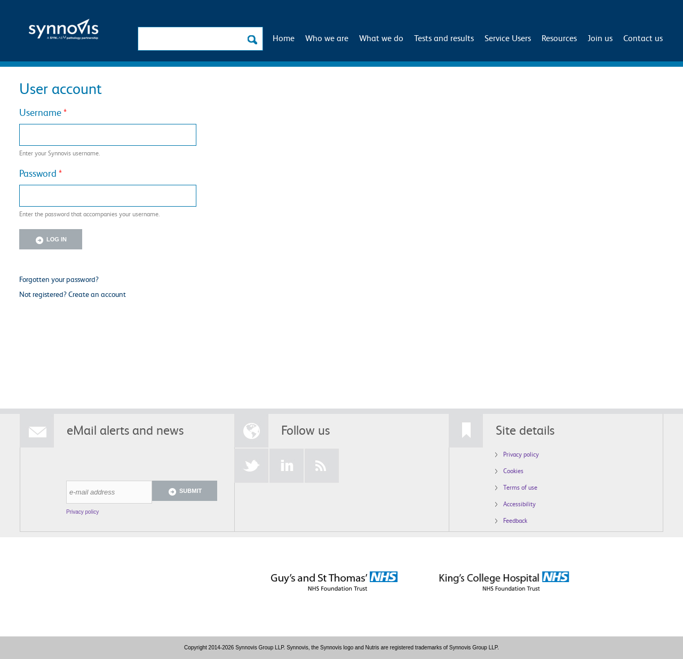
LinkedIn (286, 466)
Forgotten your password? (59, 279)
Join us (600, 38)
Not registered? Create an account (72, 294)
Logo (63, 32)
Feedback (515, 520)
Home (284, 38)
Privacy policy (82, 512)
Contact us (643, 38)
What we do (381, 38)
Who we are (326, 38)
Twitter (251, 466)
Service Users (508, 38)
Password (40, 173)
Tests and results (444, 38)
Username (43, 112)
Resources (559, 38)
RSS (322, 466)
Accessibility (519, 504)
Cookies (513, 471)
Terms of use (520, 487)
